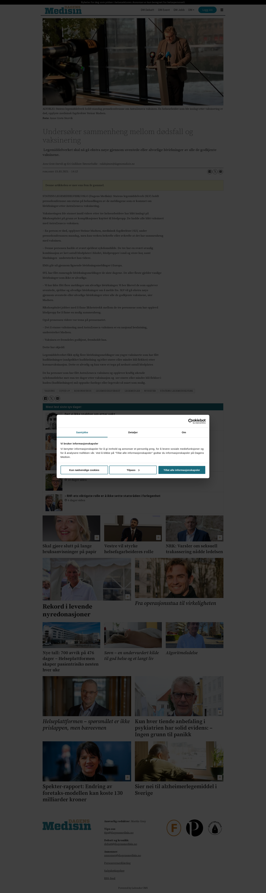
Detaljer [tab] (133, 432)
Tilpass (133, 469)
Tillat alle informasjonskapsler (182, 469)
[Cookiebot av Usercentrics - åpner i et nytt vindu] (191, 421)
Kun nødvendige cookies (84, 469)
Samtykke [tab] (82, 432)
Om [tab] (184, 432)
